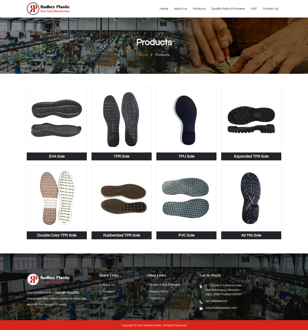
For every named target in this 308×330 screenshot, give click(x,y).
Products (199, 8)
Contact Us (270, 8)
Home (164, 8)
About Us (180, 8)
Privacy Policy (158, 291)
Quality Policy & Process (228, 8)
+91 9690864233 (216, 301)
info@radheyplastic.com (221, 307)
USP (254, 8)
